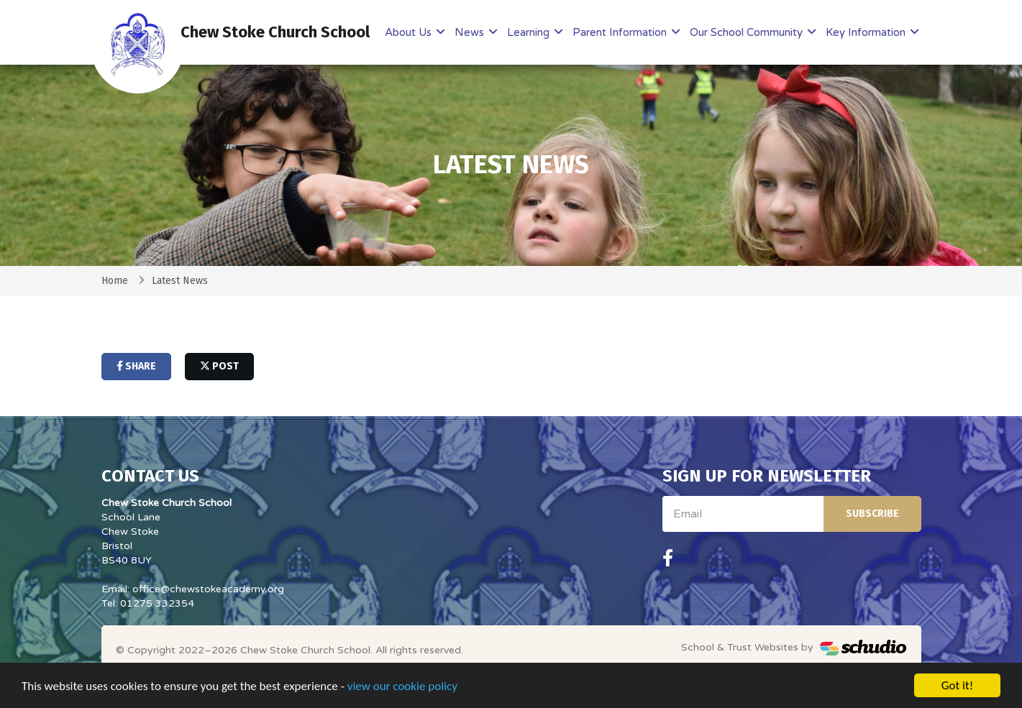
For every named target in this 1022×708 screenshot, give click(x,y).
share (136, 366)
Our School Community (748, 32)
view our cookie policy (402, 689)
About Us (409, 32)
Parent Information (621, 32)
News (471, 32)
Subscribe (872, 513)
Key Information (867, 32)
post (219, 366)
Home (114, 281)
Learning (529, 32)
